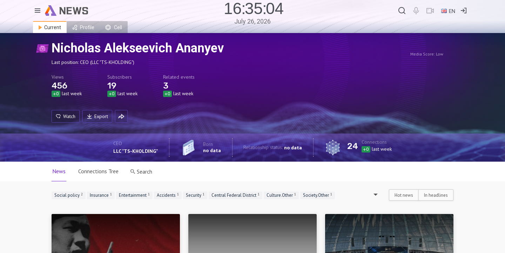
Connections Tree (98, 171)
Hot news (404, 195)
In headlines (436, 195)
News (59, 171)
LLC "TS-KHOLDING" (135, 151)
